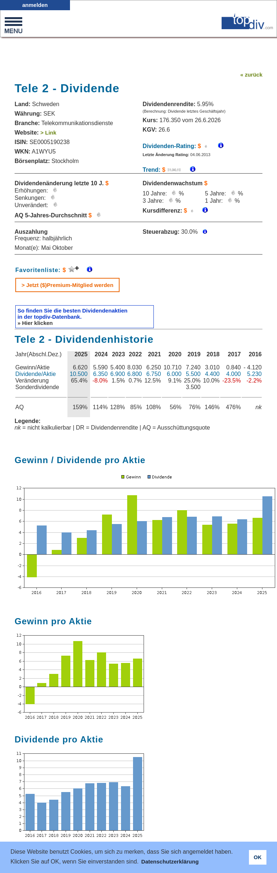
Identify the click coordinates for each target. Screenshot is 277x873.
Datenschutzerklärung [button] (170, 861)
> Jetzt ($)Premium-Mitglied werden (67, 285)
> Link (48, 132)
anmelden (35, 5)
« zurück (251, 74)
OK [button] (258, 857)
